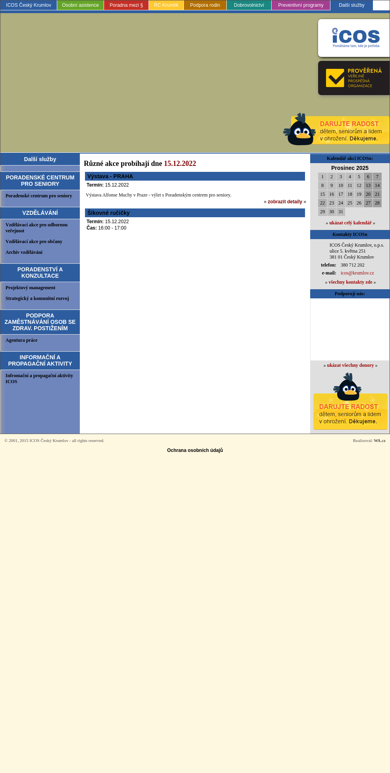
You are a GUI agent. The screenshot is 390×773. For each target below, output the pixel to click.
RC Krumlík (166, 5)
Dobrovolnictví (249, 5)
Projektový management (30, 287)
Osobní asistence (80, 5)
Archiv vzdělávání (24, 252)
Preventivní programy (300, 5)
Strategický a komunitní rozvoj (37, 298)
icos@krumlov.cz (357, 273)
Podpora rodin (205, 5)
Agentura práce (21, 340)
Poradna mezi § (126, 5)
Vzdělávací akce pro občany (34, 241)
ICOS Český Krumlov (28, 5)
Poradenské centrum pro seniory (39, 196)
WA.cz (380, 440)
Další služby (352, 5)
